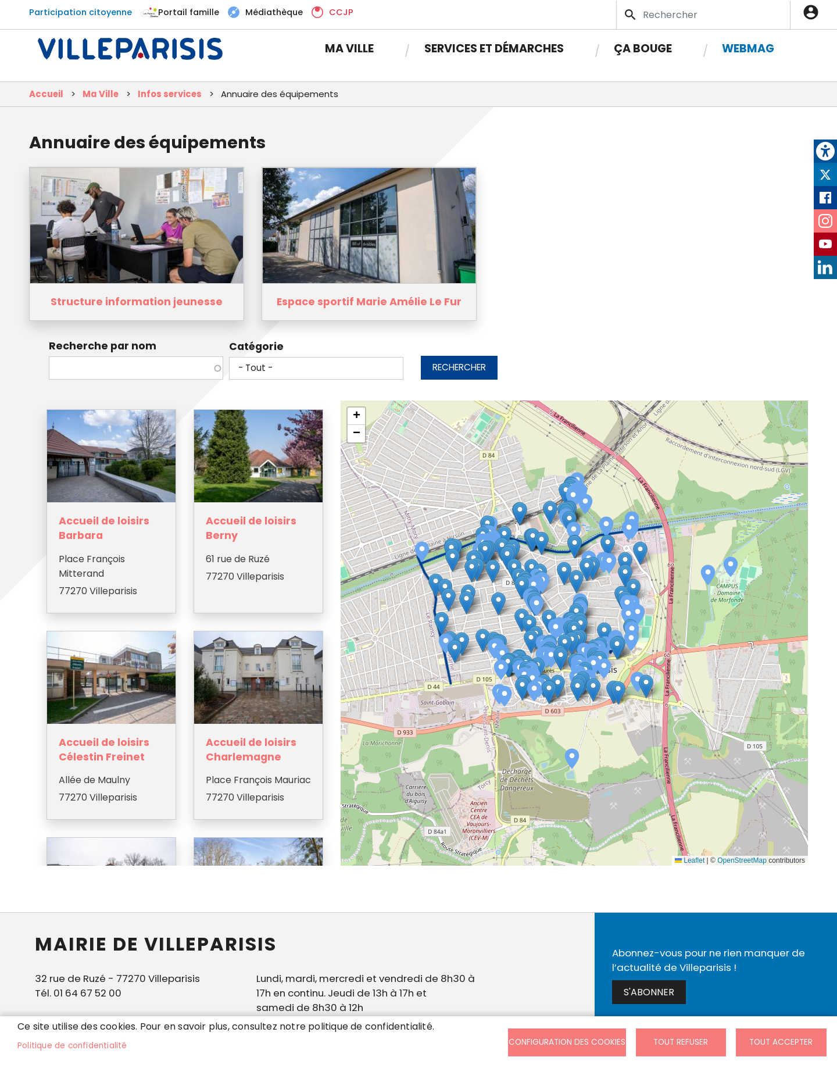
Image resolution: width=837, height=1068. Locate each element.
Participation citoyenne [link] (80, 11)
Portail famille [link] (188, 11)
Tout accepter (781, 1042)
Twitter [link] (825, 174)
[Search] (703, 14)
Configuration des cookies (567, 1042)
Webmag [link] (748, 48)
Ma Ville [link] (349, 48)
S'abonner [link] (649, 992)
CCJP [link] (341, 11)
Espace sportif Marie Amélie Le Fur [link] (369, 302)
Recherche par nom (102, 346)
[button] (573, 532)
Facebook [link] (825, 197)
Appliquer (631, 14)
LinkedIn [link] (825, 267)
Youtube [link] (825, 244)
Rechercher (459, 368)
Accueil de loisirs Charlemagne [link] (251, 747)
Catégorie (256, 347)
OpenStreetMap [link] (742, 861)
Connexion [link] (813, 11)
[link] (825, 151)
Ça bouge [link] (643, 48)
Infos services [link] (170, 94)
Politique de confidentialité (72, 1045)
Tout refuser (680, 1042)
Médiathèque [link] (274, 11)
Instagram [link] (825, 221)
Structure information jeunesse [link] (137, 302)
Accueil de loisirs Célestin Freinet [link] (105, 747)
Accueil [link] (46, 94)
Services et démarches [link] (494, 48)
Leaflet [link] (689, 861)
